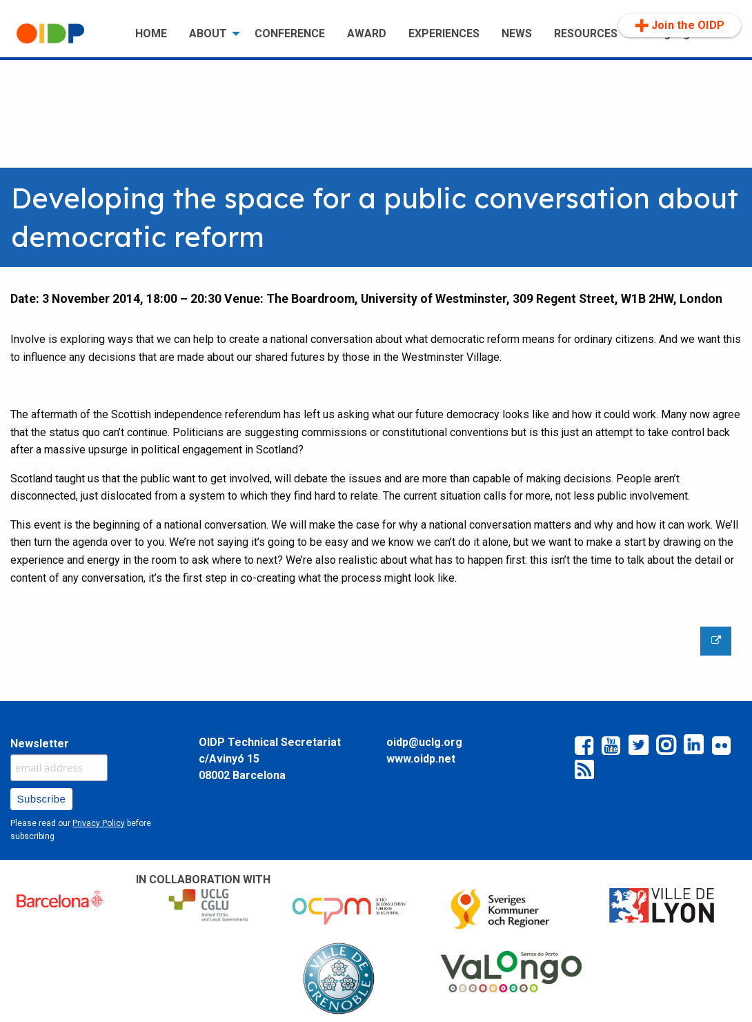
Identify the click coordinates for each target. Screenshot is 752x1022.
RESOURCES (585, 33)
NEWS (517, 33)
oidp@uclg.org (424, 742)
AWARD (366, 33)
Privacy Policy (98, 823)
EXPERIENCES (443, 33)
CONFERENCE (290, 33)
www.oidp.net (420, 758)
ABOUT (208, 33)
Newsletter (39, 743)
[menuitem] (65, 34)
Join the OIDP (679, 25)
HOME (151, 33)
